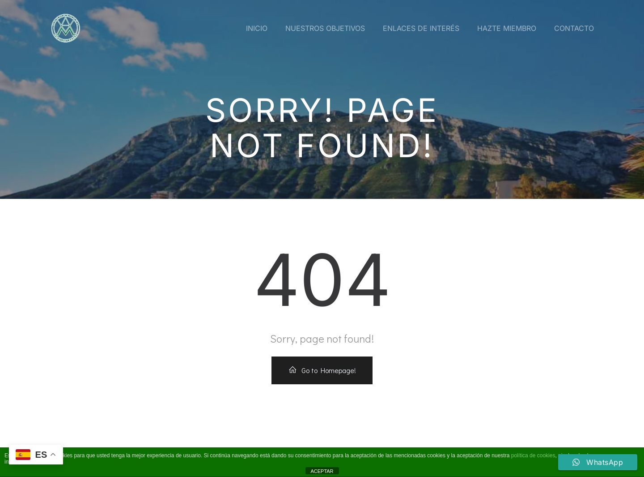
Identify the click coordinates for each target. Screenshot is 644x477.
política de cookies (533, 455)
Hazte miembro (506, 28)
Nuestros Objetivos (325, 28)
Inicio (256, 28)
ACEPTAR (321, 471)
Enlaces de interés (421, 28)
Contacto (574, 28)
